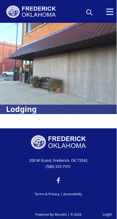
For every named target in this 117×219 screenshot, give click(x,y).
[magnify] (89, 12)
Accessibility (72, 194)
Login (107, 214)
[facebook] (58, 180)
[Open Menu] (110, 12)
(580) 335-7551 (58, 166)
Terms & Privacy (47, 194)
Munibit (60, 214)
